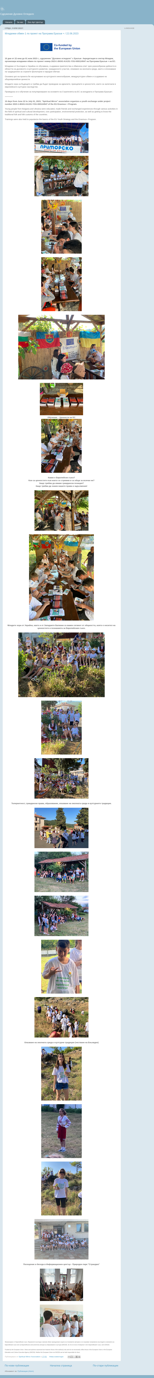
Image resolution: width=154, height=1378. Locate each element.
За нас (20, 22)
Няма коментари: (56, 1357)
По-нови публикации (17, 1365)
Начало (8, 22)
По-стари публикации (105, 1365)
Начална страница (61, 1365)
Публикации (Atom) (26, 1371)
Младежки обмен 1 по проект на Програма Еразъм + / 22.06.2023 (41, 33)
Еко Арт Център (35, 22)
